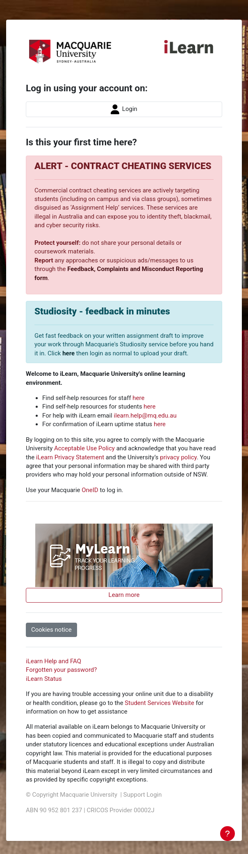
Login (124, 109)
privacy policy (178, 457)
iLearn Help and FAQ (53, 661)
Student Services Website (159, 703)
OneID (90, 490)
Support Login (142, 794)
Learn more (124, 595)
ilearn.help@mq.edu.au (145, 415)
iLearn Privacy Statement (70, 457)
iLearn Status (44, 678)
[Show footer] (227, 833)
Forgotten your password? (61, 669)
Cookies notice (51, 629)
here (68, 353)
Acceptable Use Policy (84, 448)
